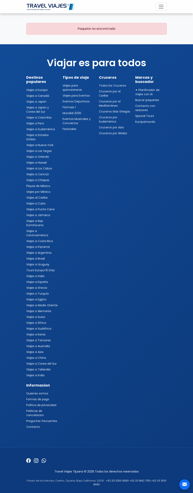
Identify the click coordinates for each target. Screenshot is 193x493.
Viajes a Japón (36, 102)
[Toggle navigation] (161, 7)
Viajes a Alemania (38, 311)
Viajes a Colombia (38, 118)
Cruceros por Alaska (113, 133)
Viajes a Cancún (37, 174)
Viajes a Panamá (38, 247)
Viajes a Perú (35, 123)
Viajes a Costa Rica (39, 241)
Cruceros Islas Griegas (114, 111)
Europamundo (145, 122)
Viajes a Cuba (35, 203)
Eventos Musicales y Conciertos (77, 121)
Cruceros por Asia (111, 127)
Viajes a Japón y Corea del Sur (37, 109)
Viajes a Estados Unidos (37, 137)
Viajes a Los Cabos (39, 168)
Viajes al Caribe (37, 198)
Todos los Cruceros (112, 86)
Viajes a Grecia (36, 288)
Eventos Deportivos (76, 101)
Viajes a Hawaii (36, 163)
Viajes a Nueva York (39, 145)
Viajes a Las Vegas (39, 151)
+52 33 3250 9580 (117, 481)
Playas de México (38, 186)
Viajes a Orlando (37, 157)
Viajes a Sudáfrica (38, 329)
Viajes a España (37, 282)
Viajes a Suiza (35, 317)
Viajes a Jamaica (38, 215)
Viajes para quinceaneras (72, 88)
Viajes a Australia (38, 346)
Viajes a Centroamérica (37, 233)
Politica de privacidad (41, 405)
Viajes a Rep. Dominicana (35, 223)
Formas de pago (37, 399)
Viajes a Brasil (35, 259)
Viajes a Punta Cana (40, 209)
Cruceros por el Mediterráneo (110, 103)
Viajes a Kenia (35, 334)
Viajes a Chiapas (37, 180)
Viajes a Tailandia (38, 369)
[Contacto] (184, 484)
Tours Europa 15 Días (40, 270)
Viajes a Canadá (37, 96)
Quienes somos (37, 393)
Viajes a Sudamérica (40, 129)
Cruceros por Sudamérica (108, 119)
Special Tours (144, 116)
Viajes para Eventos (76, 96)
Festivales (69, 129)
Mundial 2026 (72, 113)
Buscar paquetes (147, 100)
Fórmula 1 (69, 107)
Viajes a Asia (34, 352)
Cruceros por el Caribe (110, 93)
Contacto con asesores (145, 108)
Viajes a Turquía (37, 294)
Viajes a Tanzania (38, 340)
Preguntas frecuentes (41, 421)
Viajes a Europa (36, 90)
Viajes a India (35, 375)
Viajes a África (36, 323)
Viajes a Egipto (36, 299)
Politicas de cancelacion (35, 413)
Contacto (33, 427)
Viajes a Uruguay (37, 264)
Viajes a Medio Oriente (42, 305)
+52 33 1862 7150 (140, 481)
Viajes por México (38, 192)
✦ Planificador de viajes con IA (147, 92)
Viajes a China (36, 358)
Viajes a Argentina (38, 253)
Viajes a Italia (35, 276)
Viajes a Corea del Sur (41, 364)
